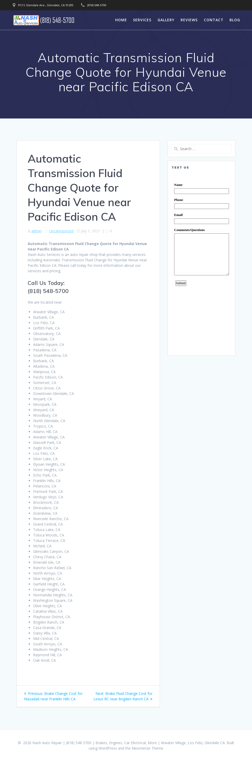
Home (121, 19)
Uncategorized (61, 230)
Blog (234, 19)
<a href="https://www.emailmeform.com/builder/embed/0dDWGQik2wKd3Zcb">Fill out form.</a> (202, 262)
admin (36, 230)
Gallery (166, 19)
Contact (214, 19)
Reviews (189, 19)
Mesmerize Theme (147, 748)
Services (142, 19)
